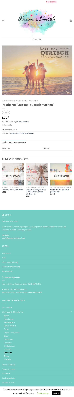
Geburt (6, 336)
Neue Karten (8, 319)
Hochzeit (7, 349)
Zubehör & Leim (8, 382)
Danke (6, 329)
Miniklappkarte (9, 322)
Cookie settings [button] (43, 393)
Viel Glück (7, 359)
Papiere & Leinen (8, 369)
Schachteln (6, 373)
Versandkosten (23, 122)
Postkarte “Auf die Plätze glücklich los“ (59, 191)
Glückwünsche (9, 346)
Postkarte (33, 101)
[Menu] (3, 20)
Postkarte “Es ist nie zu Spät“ (12, 190)
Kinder (6, 316)
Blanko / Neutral (10, 326)
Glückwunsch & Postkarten (14, 101)
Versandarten (7, 271)
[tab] (14, 142)
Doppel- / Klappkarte (11, 333)
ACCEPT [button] (56, 393)
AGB (4, 257)
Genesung (8, 343)
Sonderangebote (8, 378)
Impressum (6, 253)
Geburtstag (8, 339)
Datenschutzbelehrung (11, 266)
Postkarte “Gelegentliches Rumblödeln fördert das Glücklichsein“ (36, 192)
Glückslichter (7, 307)
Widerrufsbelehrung (10, 262)
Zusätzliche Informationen (14, 142)
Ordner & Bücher (8, 364)
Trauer (6, 356)
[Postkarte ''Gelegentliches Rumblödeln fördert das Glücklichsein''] (37, 174)
